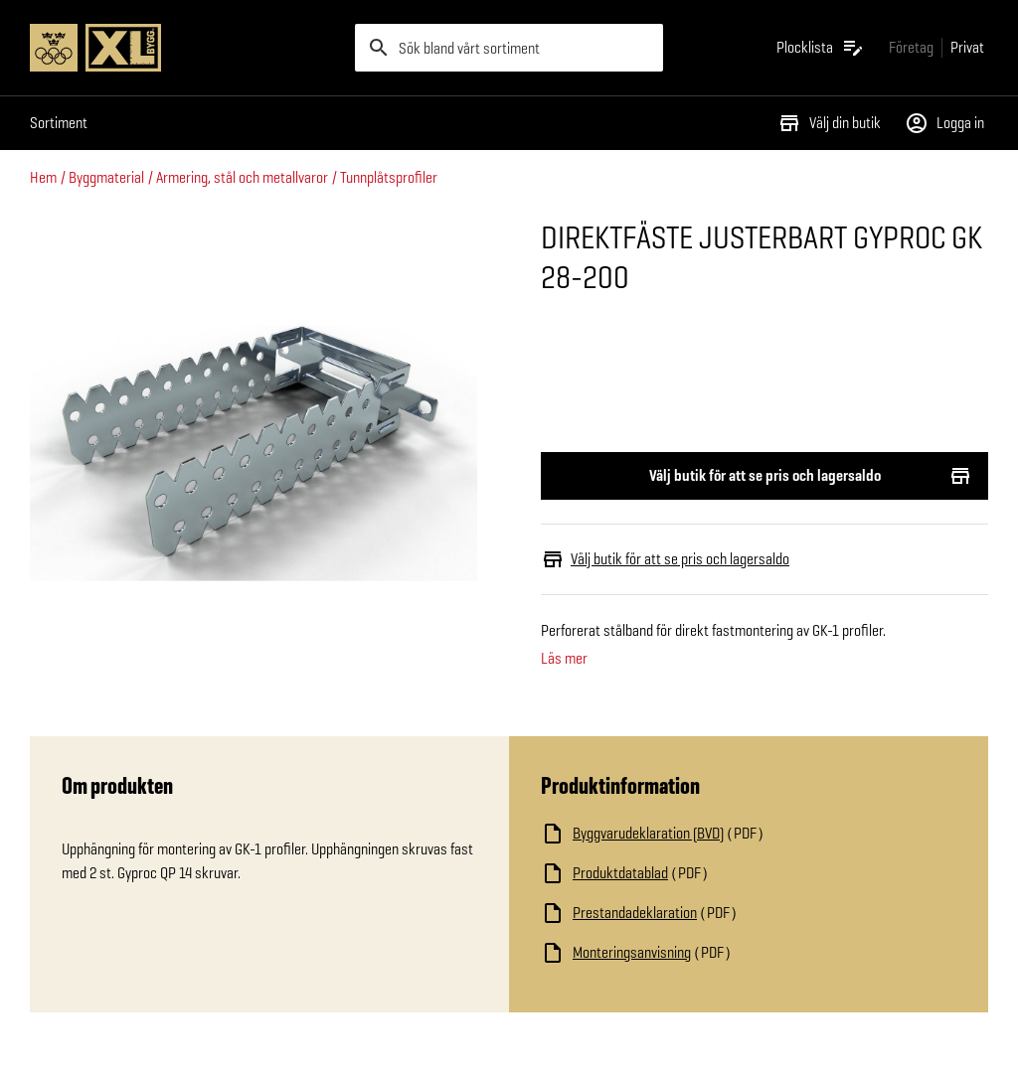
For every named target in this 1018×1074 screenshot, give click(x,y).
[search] (509, 48)
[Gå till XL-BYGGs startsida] (184, 48)
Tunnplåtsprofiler (388, 177)
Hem (43, 177)
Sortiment (58, 122)
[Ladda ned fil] (739, 833)
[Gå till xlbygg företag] (911, 47)
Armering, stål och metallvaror (242, 177)
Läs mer (564, 659)
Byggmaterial (106, 177)
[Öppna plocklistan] (820, 48)
